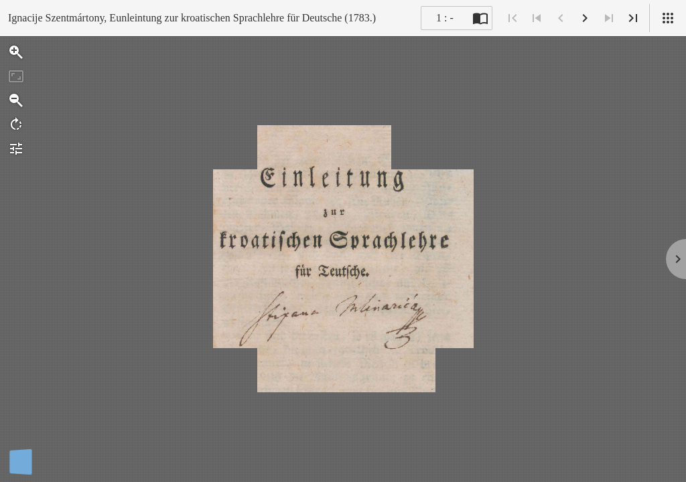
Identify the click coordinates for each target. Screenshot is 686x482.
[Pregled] (668, 18)
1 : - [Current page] (445, 17)
